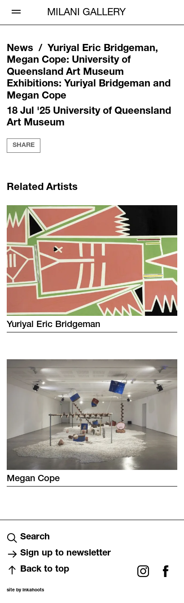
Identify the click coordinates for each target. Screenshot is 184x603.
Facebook (166, 571)
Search (28, 538)
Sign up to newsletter (59, 554)
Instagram (143, 571)
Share (24, 145)
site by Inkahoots (25, 590)
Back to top (38, 570)
